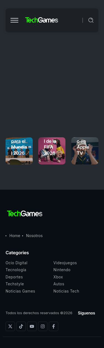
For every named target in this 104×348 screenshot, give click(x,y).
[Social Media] (10, 326)
